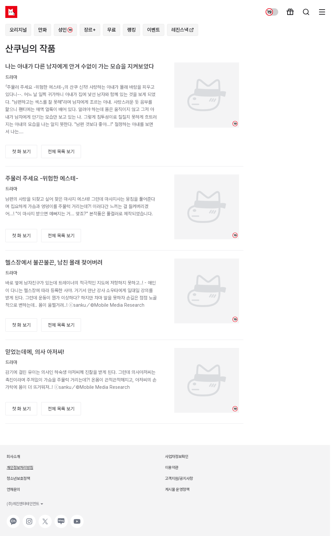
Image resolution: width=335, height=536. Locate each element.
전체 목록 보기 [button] (61, 151)
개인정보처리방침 (20, 467)
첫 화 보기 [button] (21, 151)
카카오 (13, 518)
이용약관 (171, 467)
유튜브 (76, 518)
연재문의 (13, 489)
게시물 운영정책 (177, 489)
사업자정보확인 (176, 456)
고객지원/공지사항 (179, 478)
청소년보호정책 (18, 478)
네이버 (60, 518)
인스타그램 (29, 518)
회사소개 (13, 456)
